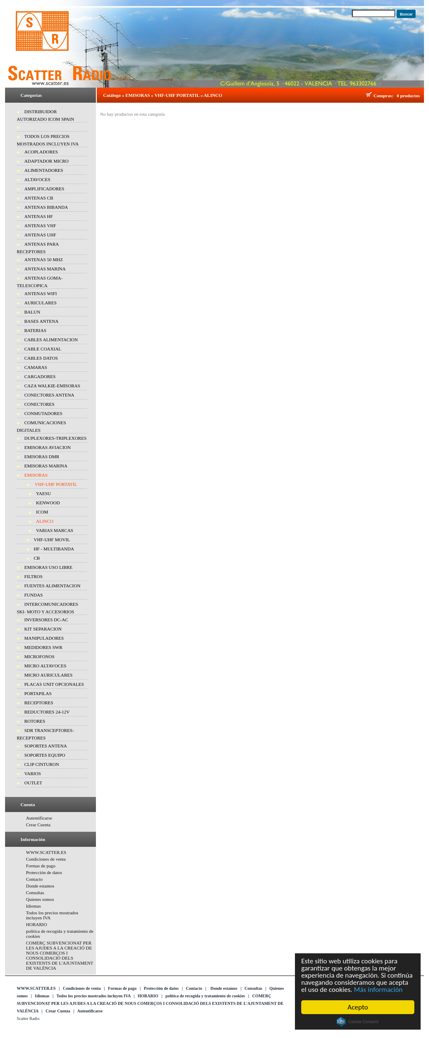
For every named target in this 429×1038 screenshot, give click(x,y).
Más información (378, 989)
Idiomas (33, 905)
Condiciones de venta (46, 859)
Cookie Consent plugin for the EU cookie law (358, 1021)
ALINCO (45, 521)
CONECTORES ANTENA (49, 394)
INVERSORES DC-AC (46, 619)
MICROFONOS (39, 656)
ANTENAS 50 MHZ (43, 259)
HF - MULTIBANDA (54, 548)
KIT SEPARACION (43, 628)
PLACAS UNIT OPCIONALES (54, 684)
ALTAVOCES (37, 179)
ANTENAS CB (38, 197)
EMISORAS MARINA (45, 465)
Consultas (35, 892)
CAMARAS (35, 367)
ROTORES (34, 721)
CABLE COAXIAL (42, 348)
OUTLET (33, 782)
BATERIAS (35, 330)
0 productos (408, 95)
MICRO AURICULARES (48, 674)
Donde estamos (40, 885)
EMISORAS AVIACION (47, 447)
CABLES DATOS (41, 358)
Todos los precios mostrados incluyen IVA (94, 996)
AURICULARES (40, 302)
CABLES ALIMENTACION (51, 339)
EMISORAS (36, 474)
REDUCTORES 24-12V (47, 711)
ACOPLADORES (41, 151)
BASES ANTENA (41, 321)
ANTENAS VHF (40, 225)
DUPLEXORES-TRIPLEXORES (55, 438)
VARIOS (32, 773)
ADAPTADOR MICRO (46, 160)
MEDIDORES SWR (43, 647)
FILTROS (33, 576)
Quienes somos (40, 899)
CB (37, 558)
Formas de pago (40, 865)
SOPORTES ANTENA (45, 745)
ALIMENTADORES (43, 170)
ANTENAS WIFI (40, 293)
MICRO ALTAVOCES (45, 665)
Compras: (385, 95)
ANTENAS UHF (40, 234)
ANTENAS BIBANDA (46, 207)
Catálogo (112, 95)
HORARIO (36, 924)
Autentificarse (39, 817)
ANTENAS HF (38, 216)
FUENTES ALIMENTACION (52, 585)
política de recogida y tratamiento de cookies (205, 996)
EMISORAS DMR (41, 456)
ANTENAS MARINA (45, 268)
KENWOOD (48, 502)
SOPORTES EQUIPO (44, 755)
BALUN (32, 311)
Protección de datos (44, 872)
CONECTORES (39, 404)
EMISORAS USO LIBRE (48, 567)
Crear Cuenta (38, 824)
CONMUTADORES (43, 413)
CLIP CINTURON (41, 764)
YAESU (43, 493)
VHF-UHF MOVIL (52, 539)
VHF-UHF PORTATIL (55, 484)
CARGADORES (40, 376)
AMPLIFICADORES (44, 188)
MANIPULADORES (44, 638)
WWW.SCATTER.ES (46, 852)
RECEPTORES (38, 702)
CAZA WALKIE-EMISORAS (52, 385)
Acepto (358, 1007)
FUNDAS (33, 594)
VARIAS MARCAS (54, 530)
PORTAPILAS (38, 693)
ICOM (42, 511)
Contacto (34, 879)
